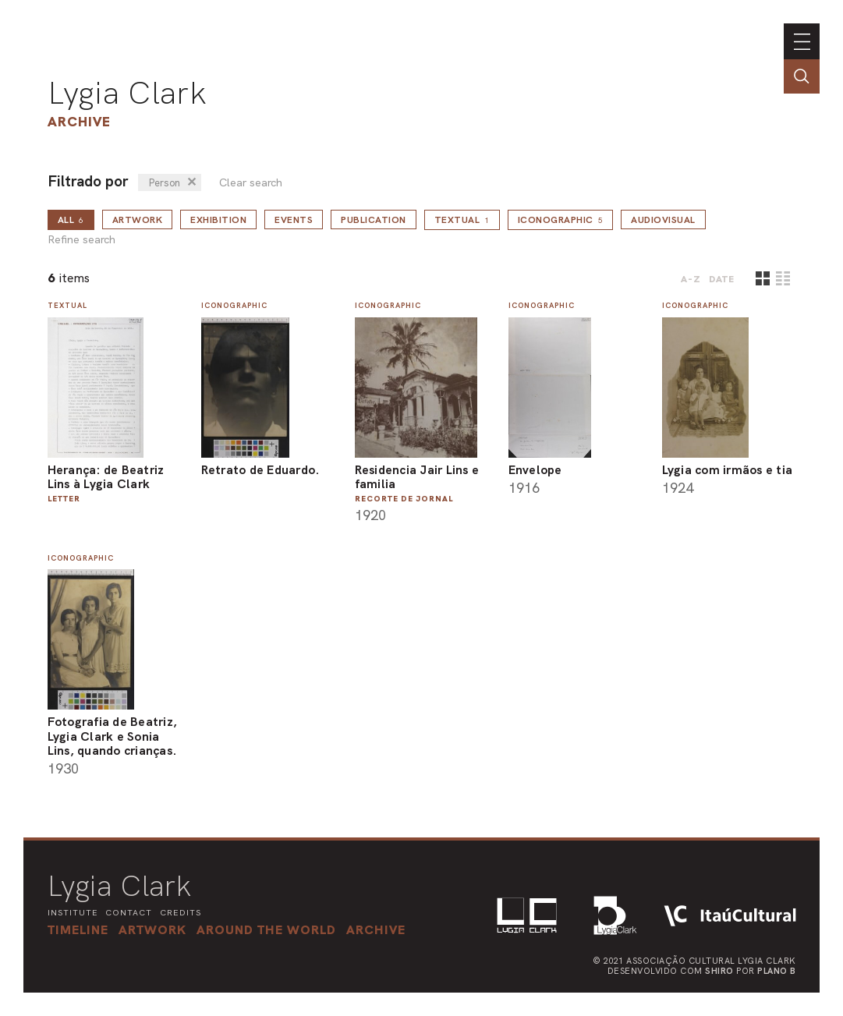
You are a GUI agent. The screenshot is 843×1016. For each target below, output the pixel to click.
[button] (271, 929)
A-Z (691, 279)
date (722, 279)
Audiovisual (663, 220)
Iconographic (561, 220)
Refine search (81, 239)
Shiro (719, 970)
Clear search (250, 182)
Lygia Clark (127, 93)
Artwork (137, 220)
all (71, 220)
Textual (462, 220)
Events (294, 220)
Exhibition (218, 220)
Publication (373, 220)
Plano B (776, 970)
